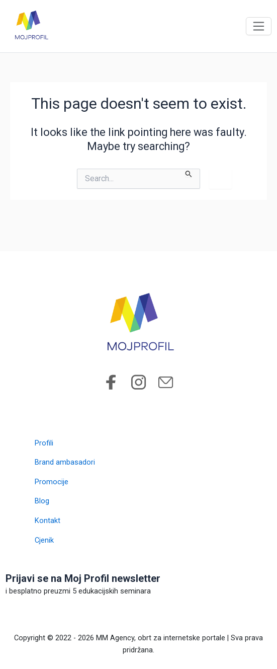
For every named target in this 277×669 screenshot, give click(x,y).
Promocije (51, 481)
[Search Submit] (189, 173)
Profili (44, 443)
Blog (42, 500)
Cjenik (44, 540)
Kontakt (47, 520)
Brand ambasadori (65, 462)
